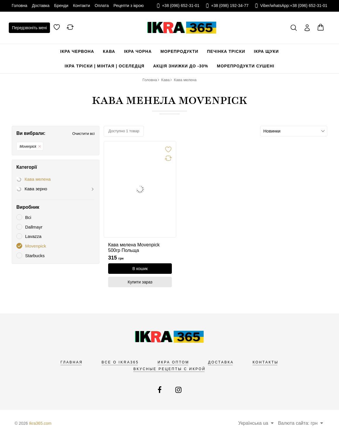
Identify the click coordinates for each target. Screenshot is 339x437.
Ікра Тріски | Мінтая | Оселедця (104, 66)
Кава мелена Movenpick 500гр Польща (134, 247)
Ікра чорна (138, 51)
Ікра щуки (266, 51)
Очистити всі (83, 133)
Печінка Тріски (226, 51)
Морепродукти (179, 51)
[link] (140, 189)
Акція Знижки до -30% (180, 66)
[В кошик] (140, 268)
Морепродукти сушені (245, 66)
